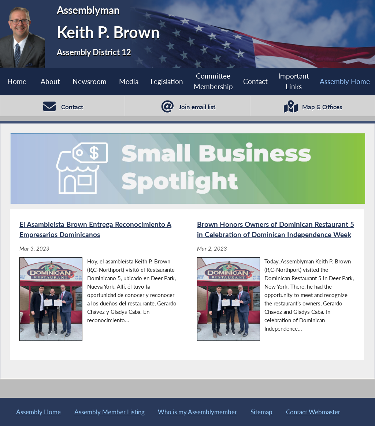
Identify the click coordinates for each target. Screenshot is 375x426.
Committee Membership (213, 81)
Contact (255, 81)
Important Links (293, 81)
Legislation (167, 81)
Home (16, 81)
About (50, 81)
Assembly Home (345, 81)
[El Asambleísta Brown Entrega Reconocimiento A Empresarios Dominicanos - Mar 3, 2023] (98, 284)
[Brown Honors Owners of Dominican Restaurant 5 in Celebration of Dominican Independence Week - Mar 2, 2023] (275, 284)
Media (128, 81)
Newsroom (90, 81)
